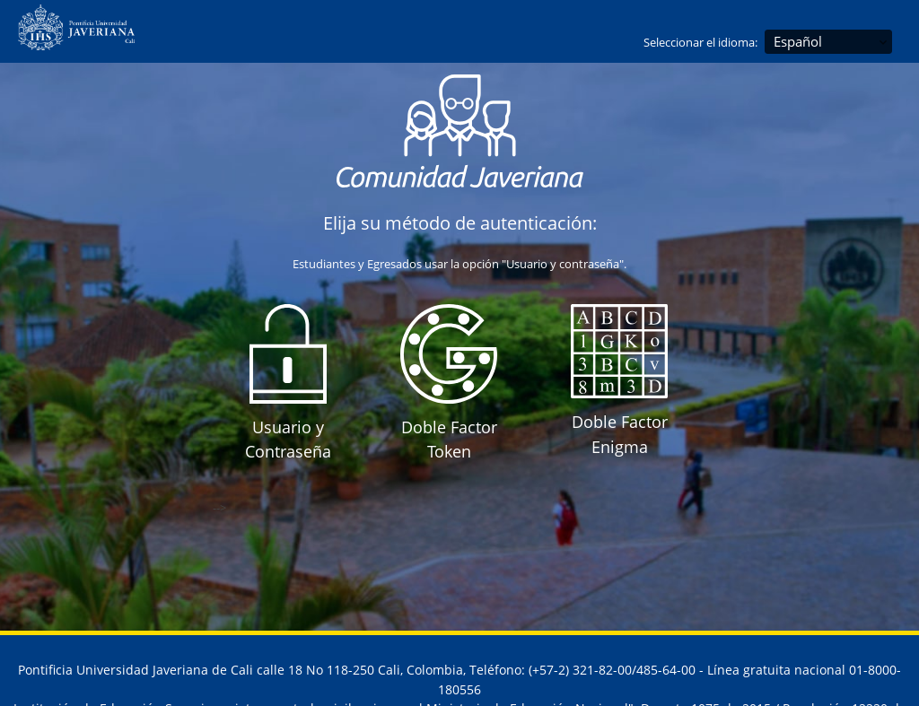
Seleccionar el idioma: (700, 42)
